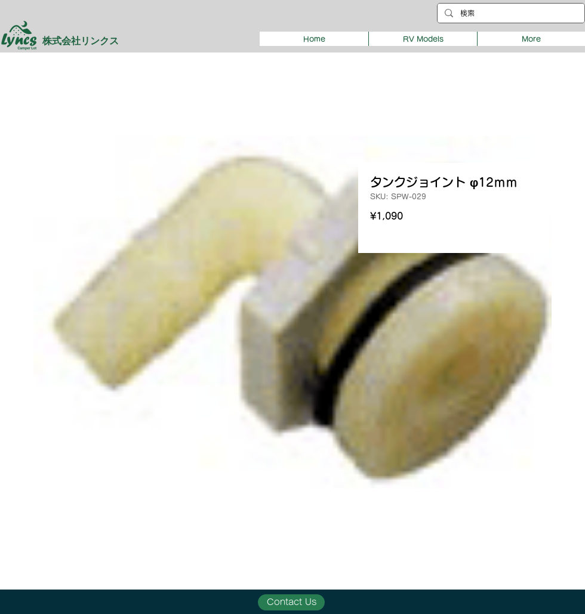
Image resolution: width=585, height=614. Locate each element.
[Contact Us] (291, 602)
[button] (422, 39)
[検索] (509, 13)
